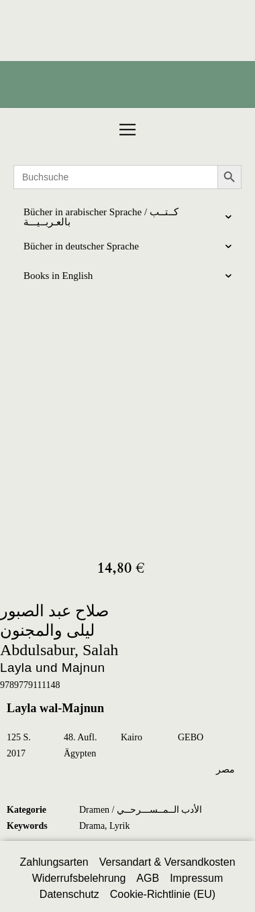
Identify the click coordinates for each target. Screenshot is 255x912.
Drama (92, 826)
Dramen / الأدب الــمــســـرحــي (140, 810)
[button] (127, 130)
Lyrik (119, 826)
